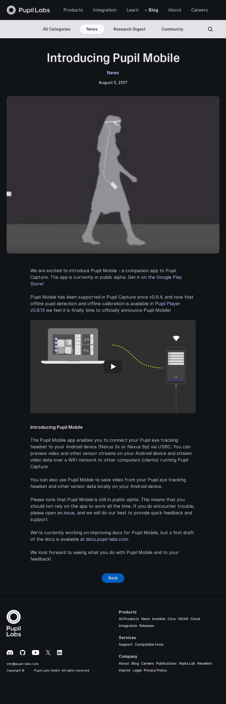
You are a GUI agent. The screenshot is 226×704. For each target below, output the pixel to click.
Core (172, 619)
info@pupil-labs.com (23, 664)
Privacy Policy (155, 670)
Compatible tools (149, 644)
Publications (166, 663)
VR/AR (183, 619)
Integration (128, 626)
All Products (129, 619)
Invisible (158, 619)
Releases (146, 626)
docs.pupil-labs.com (107, 539)
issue (69, 512)
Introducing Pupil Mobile (56, 427)
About (124, 663)
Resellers (204, 663)
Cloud (195, 619)
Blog (135, 663)
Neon (145, 619)
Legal (137, 670)
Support (126, 644)
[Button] (113, 578)
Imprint (125, 670)
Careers (147, 663)
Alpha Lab (187, 663)
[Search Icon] (210, 29)
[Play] (113, 366)
